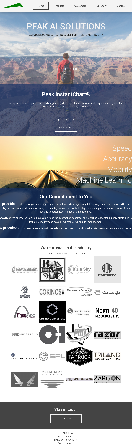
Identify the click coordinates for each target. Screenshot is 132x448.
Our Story (102, 5)
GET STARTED (66, 69)
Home (41, 5)
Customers (80, 5)
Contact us (66, 418)
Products (59, 5)
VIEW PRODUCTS (66, 128)
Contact (121, 5)
